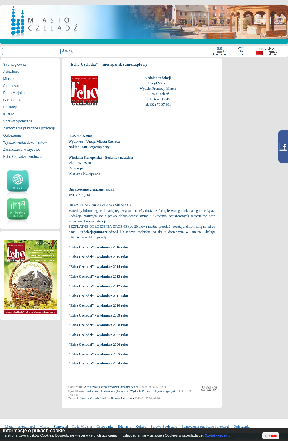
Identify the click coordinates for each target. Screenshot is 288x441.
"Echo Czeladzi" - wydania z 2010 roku (98, 306)
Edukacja (10, 107)
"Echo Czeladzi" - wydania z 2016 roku (98, 247)
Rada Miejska (14, 93)
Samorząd (11, 86)
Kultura (8, 114)
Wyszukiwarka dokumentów (25, 142)
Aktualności (12, 72)
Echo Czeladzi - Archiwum (23, 157)
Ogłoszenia (12, 135)
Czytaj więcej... (217, 435)
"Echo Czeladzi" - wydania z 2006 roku (98, 344)
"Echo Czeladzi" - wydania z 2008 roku (98, 325)
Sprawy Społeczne (17, 121)
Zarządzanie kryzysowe (21, 149)
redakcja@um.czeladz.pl (99, 232)
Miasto (8, 79)
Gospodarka (12, 100)
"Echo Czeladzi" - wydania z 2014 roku (98, 267)
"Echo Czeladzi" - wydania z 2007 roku (98, 335)
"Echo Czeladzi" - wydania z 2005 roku (98, 354)
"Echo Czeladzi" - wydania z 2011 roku (98, 296)
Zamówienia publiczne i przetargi (29, 128)
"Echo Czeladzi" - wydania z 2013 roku (98, 276)
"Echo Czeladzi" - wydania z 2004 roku (98, 363)
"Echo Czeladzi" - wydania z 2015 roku (98, 257)
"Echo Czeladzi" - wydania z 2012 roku (98, 286)
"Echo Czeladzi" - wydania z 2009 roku (98, 315)
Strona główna (14, 65)
